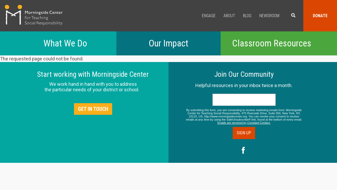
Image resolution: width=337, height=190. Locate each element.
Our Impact (168, 43)
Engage (209, 15)
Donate (320, 15)
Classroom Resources (271, 43)
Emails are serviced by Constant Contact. (244, 122)
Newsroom (269, 15)
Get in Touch (93, 109)
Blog (247, 15)
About (229, 15)
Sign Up (244, 132)
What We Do (65, 43)
